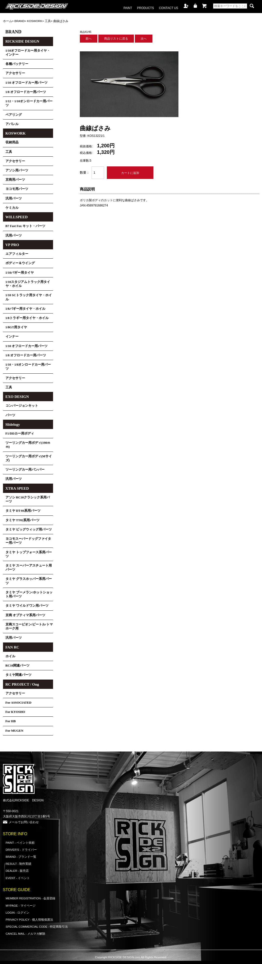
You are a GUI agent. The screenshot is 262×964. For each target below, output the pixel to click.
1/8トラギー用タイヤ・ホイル (27, 318)
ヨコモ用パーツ (17, 189)
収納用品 (12, 142)
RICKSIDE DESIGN (22, 41)
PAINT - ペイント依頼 (20, 842)
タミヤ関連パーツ (19, 675)
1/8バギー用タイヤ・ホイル (25, 308)
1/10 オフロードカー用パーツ (27, 82)
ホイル (10, 656)
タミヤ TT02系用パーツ (23, 520)
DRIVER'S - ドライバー (21, 849)
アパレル (12, 124)
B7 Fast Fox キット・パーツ (25, 226)
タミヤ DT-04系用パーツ (23, 510)
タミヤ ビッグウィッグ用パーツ (29, 529)
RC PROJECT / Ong (22, 684)
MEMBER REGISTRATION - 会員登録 (31, 898)
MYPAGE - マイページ (21, 905)
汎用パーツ (14, 198)
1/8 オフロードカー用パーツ (26, 92)
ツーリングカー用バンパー (25, 469)
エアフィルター (17, 254)
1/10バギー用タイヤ (20, 272)
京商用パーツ (15, 179)
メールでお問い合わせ (24, 822)
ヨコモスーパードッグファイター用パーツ (28, 541)
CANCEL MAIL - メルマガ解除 (26, 933)
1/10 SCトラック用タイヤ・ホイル (29, 297)
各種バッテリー (17, 64)
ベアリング (14, 115)
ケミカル (12, 207)
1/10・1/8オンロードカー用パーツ (28, 366)
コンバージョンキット (22, 405)
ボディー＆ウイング (20, 263)
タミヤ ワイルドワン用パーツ (27, 605)
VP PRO (12, 245)
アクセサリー (15, 73)
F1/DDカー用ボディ (20, 433)
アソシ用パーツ (17, 170)
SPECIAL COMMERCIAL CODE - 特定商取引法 (37, 926)
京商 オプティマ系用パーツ (25, 615)
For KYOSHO (15, 712)
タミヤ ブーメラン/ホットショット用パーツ (29, 594)
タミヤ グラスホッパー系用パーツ (29, 581)
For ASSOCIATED (19, 702)
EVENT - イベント (18, 878)
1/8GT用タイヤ (16, 327)
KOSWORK (34, 21)
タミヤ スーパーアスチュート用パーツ (29, 567)
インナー (12, 336)
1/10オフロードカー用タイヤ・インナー (28, 52)
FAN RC (12, 647)
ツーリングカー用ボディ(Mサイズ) (29, 458)
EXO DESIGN (17, 397)
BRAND (20, 21)
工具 (48, 21)
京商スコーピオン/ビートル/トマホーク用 (29, 626)
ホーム (7, 21)
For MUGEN (15, 730)
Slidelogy (13, 424)
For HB (11, 721)
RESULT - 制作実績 (19, 863)
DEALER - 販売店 (17, 870)
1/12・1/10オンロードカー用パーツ (29, 103)
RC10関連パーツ (18, 665)
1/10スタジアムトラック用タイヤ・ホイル (28, 284)
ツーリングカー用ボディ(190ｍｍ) (28, 445)
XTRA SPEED (17, 488)
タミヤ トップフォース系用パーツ (29, 554)
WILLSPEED (17, 217)
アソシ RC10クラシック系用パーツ (28, 499)
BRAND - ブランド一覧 (21, 856)
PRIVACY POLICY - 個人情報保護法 (29, 919)
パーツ (10, 415)
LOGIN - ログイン (17, 912)
